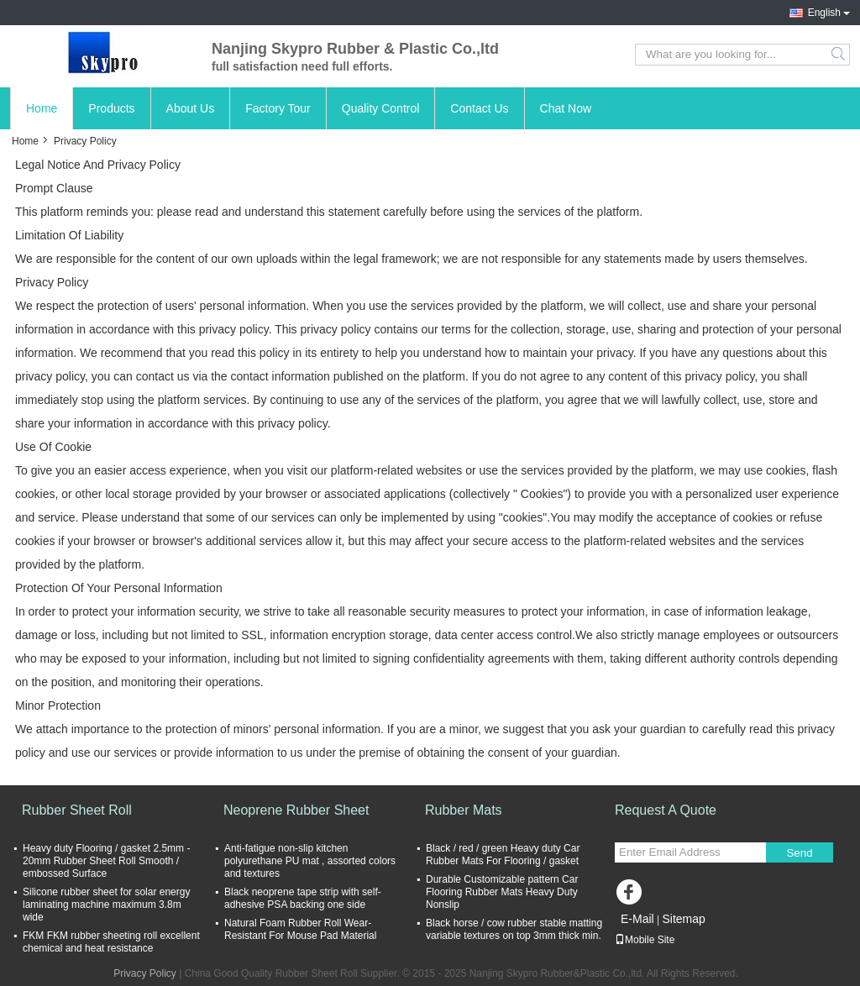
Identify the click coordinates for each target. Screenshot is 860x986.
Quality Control (381, 108)
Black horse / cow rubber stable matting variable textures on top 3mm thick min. (514, 929)
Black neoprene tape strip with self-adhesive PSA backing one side (302, 898)
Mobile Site (644, 940)
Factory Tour (278, 108)
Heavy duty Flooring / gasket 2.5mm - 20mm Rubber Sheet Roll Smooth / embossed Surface (106, 860)
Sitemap (683, 919)
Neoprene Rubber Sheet (296, 810)
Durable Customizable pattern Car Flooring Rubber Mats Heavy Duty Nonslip (502, 891)
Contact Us (479, 108)
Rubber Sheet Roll (77, 810)
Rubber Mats (463, 810)
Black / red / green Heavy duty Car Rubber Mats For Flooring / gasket (502, 854)
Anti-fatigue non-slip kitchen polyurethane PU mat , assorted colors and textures (310, 860)
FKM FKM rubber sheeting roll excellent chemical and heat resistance (111, 942)
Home (41, 108)
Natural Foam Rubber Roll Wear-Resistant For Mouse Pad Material (300, 929)
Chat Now (565, 108)
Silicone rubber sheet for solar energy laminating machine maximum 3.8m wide (106, 904)
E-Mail (637, 919)
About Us (190, 108)
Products (111, 108)
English (824, 12)
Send (799, 853)
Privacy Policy (144, 973)
